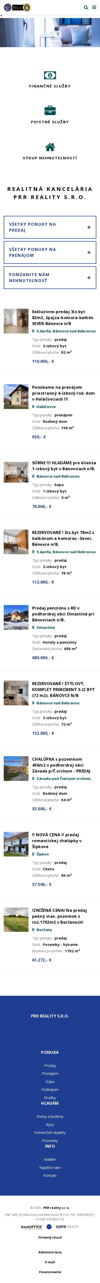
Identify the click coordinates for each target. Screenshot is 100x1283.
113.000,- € (43, 582)
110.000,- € (43, 361)
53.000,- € (42, 809)
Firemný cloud (50, 1237)
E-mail (50, 1262)
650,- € (39, 437)
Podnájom (50, 1089)
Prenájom (50, 1073)
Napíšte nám (50, 1167)
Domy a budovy (50, 1116)
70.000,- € (42, 506)
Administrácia (50, 1252)
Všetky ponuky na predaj (50, 227)
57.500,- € (42, 884)
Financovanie (50, 1272)
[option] (50, 32)
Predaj (50, 1065)
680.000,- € (43, 657)
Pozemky (50, 1140)
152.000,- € (43, 733)
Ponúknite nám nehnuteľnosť (50, 277)
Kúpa (50, 1081)
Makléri (50, 1159)
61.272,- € (42, 960)
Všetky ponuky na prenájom (50, 252)
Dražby (50, 1097)
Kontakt (50, 1175)
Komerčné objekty (50, 1132)
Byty (50, 1124)
